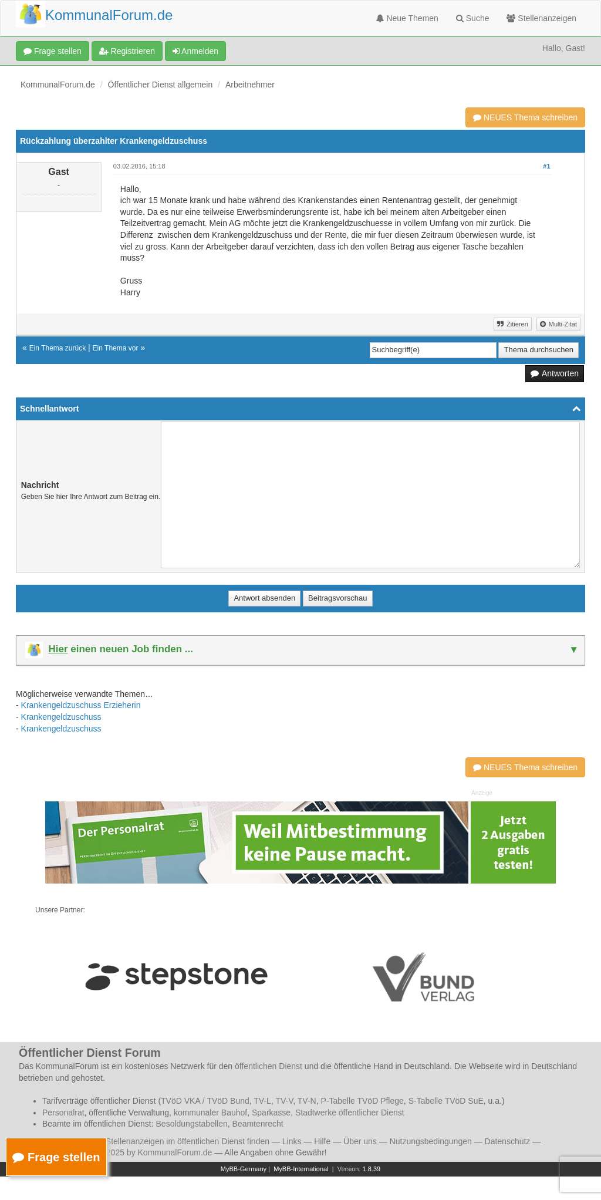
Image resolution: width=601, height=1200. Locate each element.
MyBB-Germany (243, 1168)
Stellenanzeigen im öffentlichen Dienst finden (187, 1141)
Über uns (360, 1141)
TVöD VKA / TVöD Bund (205, 1100)
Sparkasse (271, 1112)
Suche (472, 18)
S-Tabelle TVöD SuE (446, 1100)
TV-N (307, 1100)
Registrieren (127, 51)
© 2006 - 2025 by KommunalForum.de (142, 1152)
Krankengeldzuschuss (61, 717)
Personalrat (63, 1112)
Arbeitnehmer (250, 84)
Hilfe (322, 1141)
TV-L (262, 1100)
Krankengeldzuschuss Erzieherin (81, 705)
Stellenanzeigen (541, 18)
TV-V (284, 1100)
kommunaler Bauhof (210, 1112)
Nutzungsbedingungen (431, 1141)
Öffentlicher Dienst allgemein (160, 84)
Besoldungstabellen (192, 1123)
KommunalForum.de (58, 84)
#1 (546, 166)
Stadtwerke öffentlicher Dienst (349, 1112)
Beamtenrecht (257, 1123)
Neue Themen (407, 18)
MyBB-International (301, 1168)
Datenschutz (508, 1141)
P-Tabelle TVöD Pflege (361, 1100)
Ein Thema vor (116, 348)
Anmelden (195, 51)
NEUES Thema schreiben (525, 117)
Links (292, 1141)
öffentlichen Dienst (268, 1066)
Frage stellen (52, 51)
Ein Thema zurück (57, 348)
